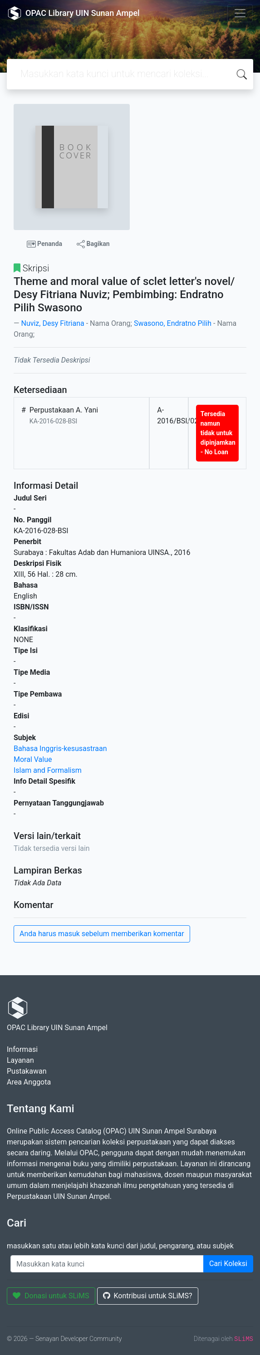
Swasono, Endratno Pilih (172, 323)
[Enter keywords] (107, 1263)
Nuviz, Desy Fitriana (52, 323)
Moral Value (33, 759)
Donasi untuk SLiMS (51, 1295)
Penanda (45, 244)
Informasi (22, 1049)
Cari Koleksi (228, 1263)
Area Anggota (29, 1082)
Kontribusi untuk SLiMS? (147, 1295)
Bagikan (93, 244)
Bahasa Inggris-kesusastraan (60, 748)
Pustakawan (26, 1071)
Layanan (20, 1060)
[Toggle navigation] (240, 13)
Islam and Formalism (48, 770)
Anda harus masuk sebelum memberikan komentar (102, 933)
